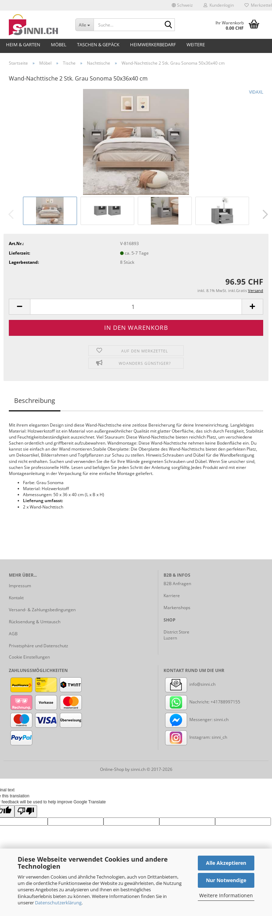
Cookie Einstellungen (29, 657)
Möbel (58, 44)
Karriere (172, 596)
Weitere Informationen (226, 895)
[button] (182, 5)
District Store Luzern (176, 635)
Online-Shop (112, 769)
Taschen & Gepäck (98, 44)
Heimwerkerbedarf (153, 44)
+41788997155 (225, 702)
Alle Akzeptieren (226, 863)
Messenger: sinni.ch (196, 719)
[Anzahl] (136, 307)
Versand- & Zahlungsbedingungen (42, 610)
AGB (13, 634)
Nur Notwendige (226, 880)
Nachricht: (187, 702)
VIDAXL (256, 92)
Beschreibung (34, 400)
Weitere (196, 44)
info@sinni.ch (189, 684)
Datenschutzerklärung (58, 902)
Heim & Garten (23, 44)
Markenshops (177, 608)
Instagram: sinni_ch (195, 737)
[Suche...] (84, 24)
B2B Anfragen (177, 584)
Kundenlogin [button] (218, 5)
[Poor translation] (25, 811)
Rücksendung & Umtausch (34, 622)
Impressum (20, 586)
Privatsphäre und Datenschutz (38, 646)
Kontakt (16, 598)
